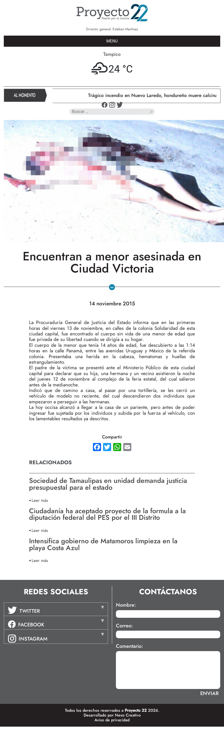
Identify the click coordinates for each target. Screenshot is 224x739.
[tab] (56, 609)
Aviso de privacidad (112, 720)
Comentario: (129, 646)
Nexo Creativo (128, 715)
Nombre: (126, 605)
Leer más (40, 500)
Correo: (124, 626)
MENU (112, 41)
